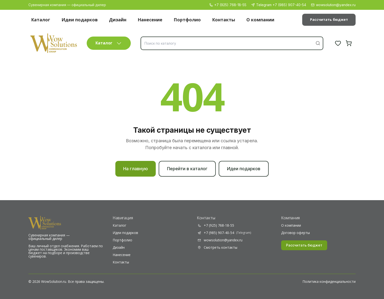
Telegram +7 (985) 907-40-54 (278, 5)
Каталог (40, 20)
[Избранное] (338, 43)
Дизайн (117, 20)
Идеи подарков (79, 20)
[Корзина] (349, 43)
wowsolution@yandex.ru (333, 5)
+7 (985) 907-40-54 (224, 232)
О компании (260, 20)
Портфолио (187, 20)
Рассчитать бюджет (329, 19)
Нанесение (150, 20)
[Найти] (317, 43)
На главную (135, 168)
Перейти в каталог (187, 168)
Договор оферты (295, 232)
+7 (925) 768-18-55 (227, 5)
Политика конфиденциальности (329, 281)
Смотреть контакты (217, 247)
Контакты (223, 20)
